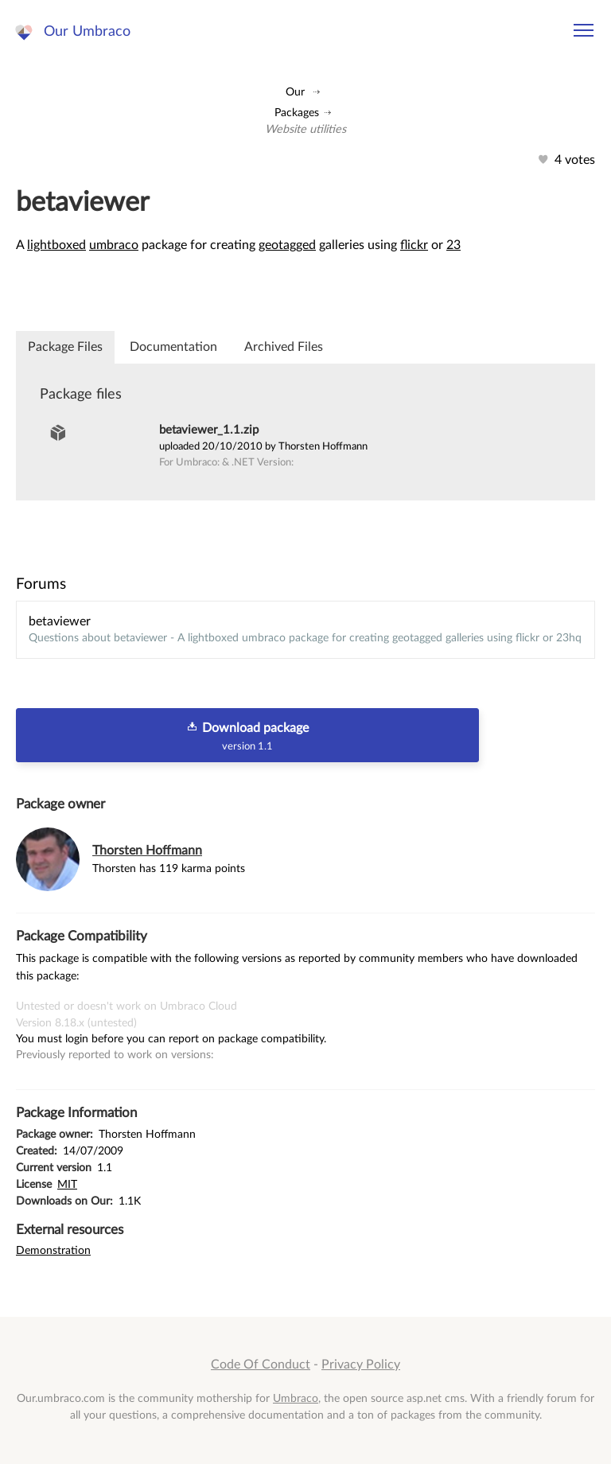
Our (295, 92)
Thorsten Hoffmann (147, 850)
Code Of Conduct (260, 1364)
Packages (296, 113)
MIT (67, 1184)
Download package (247, 736)
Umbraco (295, 1398)
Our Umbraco (87, 31)
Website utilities (305, 129)
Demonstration (53, 1250)
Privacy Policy (360, 1364)
